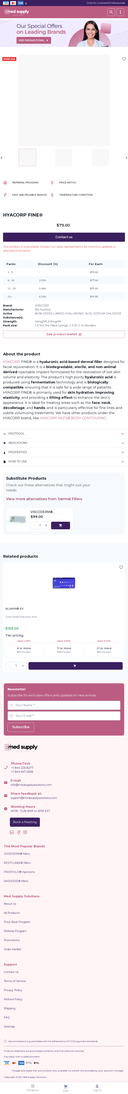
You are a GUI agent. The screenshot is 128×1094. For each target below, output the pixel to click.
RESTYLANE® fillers (17, 863)
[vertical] (120, 12)
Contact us (64, 237)
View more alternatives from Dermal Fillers (46, 499)
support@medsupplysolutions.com (34, 798)
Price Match (67, 182)
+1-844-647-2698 (22, 771)
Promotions (12, 940)
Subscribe (21, 727)
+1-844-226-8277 (22, 767)
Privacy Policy (13, 990)
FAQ (7, 1017)
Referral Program (25, 182)
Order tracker (12, 949)
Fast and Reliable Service (29, 194)
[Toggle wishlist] (124, 59)
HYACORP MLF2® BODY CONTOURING (73, 418)
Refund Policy (13, 999)
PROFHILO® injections (19, 872)
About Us (10, 904)
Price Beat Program (17, 922)
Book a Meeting (25, 822)
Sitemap (9, 1026)
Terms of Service (15, 981)
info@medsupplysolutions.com (31, 785)
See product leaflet (64, 334)
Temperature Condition (75, 194)
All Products (12, 913)
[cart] (60, 525)
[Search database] (111, 12)
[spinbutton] (40, 525)
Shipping (9, 1008)
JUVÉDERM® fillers (17, 853)
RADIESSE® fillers (16, 881)
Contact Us (11, 972)
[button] (34, 525)
